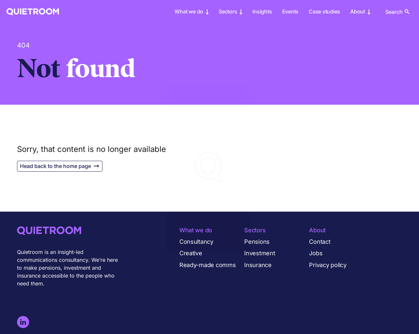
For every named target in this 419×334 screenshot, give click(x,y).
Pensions (257, 241)
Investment (259, 253)
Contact (319, 241)
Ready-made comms (207, 264)
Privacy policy (327, 264)
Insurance (258, 264)
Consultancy (196, 241)
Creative (190, 253)
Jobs (315, 253)
